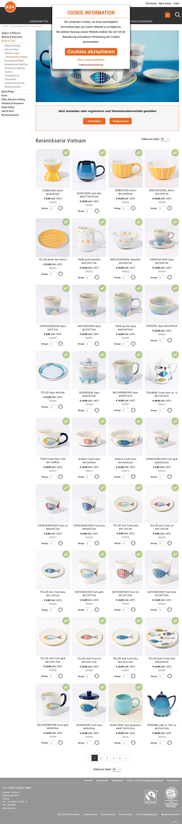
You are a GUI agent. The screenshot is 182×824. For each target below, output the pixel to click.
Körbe (4, 95)
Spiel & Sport (8, 111)
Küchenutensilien (13, 86)
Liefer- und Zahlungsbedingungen (145, 777)
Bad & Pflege (8, 91)
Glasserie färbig (12, 45)
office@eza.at (8, 805)
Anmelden (94, 121)
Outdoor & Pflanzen (11, 33)
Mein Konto (165, 3)
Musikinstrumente (10, 115)
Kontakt (88, 777)
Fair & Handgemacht (19, 26)
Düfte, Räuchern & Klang (13, 99)
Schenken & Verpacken (13, 103)
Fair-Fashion (125, 811)
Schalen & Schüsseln (15, 83)
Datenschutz (173, 777)
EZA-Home (151, 3)
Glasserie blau (11, 49)
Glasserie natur (12, 53)
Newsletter (117, 777)
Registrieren (121, 121)
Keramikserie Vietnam (17, 56)
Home (5, 26)
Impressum (102, 777)
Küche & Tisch (36, 26)
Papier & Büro (8, 107)
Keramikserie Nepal (14, 60)
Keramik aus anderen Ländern (15, 70)
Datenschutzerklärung (91, 64)
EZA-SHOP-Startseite (69, 811)
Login (176, 3)
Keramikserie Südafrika (16, 64)
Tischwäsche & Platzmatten (12, 77)
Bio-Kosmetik (108, 811)
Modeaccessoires (139, 21)
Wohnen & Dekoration (12, 37)
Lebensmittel (39, 21)
